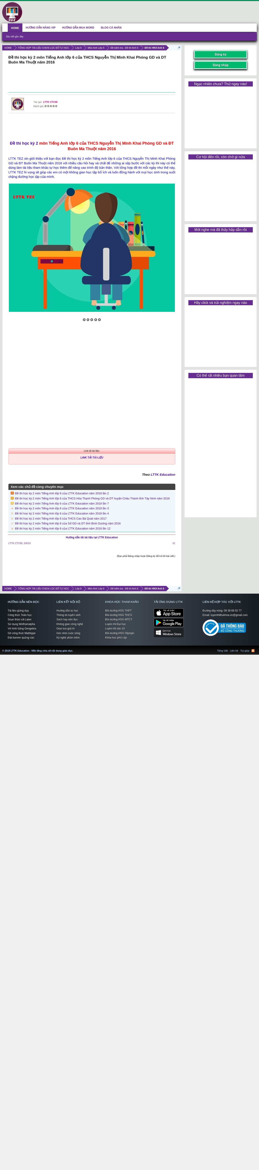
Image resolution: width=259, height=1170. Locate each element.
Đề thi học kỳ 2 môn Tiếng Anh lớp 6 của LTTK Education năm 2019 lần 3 (62, 508)
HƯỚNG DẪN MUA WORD (78, 27)
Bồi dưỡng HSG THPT (118, 610)
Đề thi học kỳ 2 (24, 143)
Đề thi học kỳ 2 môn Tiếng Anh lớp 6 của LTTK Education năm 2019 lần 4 (62, 513)
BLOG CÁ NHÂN (111, 27)
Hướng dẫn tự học (67, 610)
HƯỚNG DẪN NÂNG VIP (41, 27)
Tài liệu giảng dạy (18, 610)
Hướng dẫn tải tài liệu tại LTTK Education (92, 537)
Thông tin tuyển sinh (68, 615)
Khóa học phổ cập (116, 637)
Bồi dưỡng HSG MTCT (118, 619)
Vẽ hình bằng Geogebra (22, 628)
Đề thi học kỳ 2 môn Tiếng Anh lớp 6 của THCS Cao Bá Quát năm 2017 (61, 518)
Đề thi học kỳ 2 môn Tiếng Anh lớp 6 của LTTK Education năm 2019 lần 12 (62, 528)
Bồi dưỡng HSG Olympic (119, 633)
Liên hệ (234, 650)
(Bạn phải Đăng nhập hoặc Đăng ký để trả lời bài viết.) (146, 556)
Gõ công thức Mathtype (21, 633)
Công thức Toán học (20, 615)
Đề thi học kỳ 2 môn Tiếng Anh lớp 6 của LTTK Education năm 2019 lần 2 (62, 493)
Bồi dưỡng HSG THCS (118, 615)
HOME (15, 28)
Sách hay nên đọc (67, 619)
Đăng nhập (221, 65)
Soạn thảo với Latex (19, 619)
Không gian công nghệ (69, 624)
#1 (174, 543)
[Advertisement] (91, 79)
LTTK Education (163, 474)
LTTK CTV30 (50, 102)
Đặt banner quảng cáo (21, 637)
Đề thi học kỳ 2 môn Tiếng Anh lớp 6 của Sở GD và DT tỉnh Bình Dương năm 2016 (68, 523)
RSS (253, 650)
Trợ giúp (244, 650)
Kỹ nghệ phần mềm (68, 637)
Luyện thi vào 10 (115, 628)
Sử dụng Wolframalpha (21, 624)
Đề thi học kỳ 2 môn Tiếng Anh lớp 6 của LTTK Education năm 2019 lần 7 (62, 503)
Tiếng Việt (222, 650)
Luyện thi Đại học (115, 624)
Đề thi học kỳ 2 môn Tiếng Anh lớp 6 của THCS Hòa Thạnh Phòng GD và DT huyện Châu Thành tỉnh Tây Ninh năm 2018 (92, 498)
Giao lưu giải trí (65, 628)
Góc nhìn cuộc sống (68, 633)
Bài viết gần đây (14, 36)
